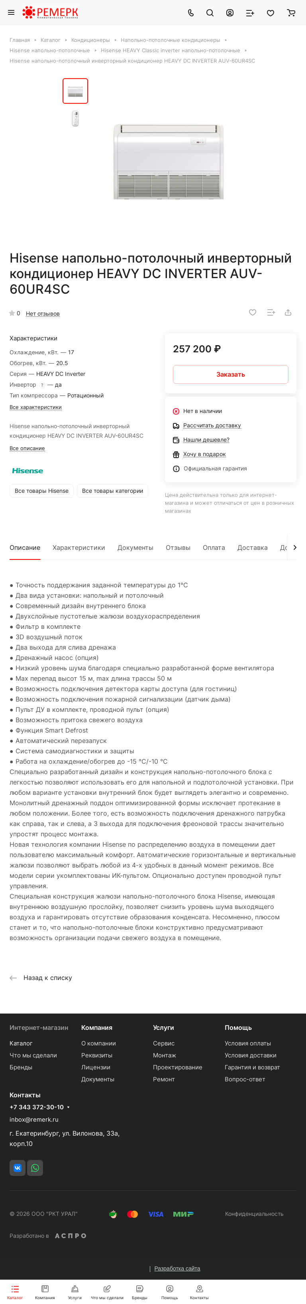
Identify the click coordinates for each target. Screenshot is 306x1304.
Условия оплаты (248, 1043)
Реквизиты (96, 1055)
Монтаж (164, 1055)
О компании (98, 1043)
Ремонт (164, 1079)
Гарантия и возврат (252, 1067)
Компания (96, 1027)
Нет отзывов (43, 313)
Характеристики (79, 547)
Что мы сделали (33, 1055)
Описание (25, 547)
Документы (135, 547)
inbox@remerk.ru (34, 1119)
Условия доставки (251, 1055)
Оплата (214, 547)
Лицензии (95, 1067)
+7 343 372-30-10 (37, 1107)
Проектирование (177, 1067)
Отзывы (178, 547)
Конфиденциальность (254, 1213)
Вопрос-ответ (245, 1079)
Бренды (21, 1067)
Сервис (164, 1043)
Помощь (238, 1027)
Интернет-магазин (39, 1027)
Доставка (252, 547)
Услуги (163, 1027)
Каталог (21, 1043)
